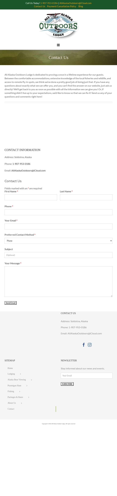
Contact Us (39, 6)
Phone (9, 206)
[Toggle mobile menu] (58, 45)
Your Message (13, 263)
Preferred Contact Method (20, 234)
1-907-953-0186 (21, 163)
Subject (9, 249)
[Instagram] (90, 345)
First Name (11, 191)
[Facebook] (84, 345)
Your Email (11, 220)
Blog (80, 6)
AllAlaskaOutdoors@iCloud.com (28, 170)
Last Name (66, 191)
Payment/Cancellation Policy (61, 6)
